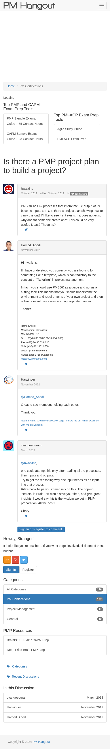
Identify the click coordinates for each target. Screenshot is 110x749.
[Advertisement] (55, 47)
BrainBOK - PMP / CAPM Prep (28, 640)
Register (39, 529)
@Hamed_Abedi (32, 397)
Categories (17, 666)
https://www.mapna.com (34, 358)
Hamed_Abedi (31, 245)
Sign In (24, 529)
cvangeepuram (31, 445)
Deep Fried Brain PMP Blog (26, 650)
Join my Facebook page (51, 420)
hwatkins (27, 188)
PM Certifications (79, 194)
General (55, 619)
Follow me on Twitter (77, 420)
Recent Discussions (23, 676)
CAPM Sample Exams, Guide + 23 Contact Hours (25, 136)
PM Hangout (41, 741)
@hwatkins (28, 463)
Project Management (55, 609)
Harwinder (28, 379)
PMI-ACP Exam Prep (71, 139)
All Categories (55, 589)
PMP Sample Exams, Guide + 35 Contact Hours (25, 121)
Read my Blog (28, 420)
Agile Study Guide (69, 129)
